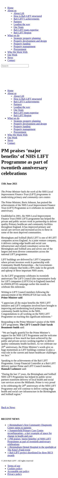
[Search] (15, 65)
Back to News (8, 407)
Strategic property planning (27, 38)
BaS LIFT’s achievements (26, 19)
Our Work (12, 54)
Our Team (19, 27)
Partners (18, 21)
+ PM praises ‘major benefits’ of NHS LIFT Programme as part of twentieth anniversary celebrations (29, 441)
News (10, 57)
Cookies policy (14, 468)
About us (11, 10)
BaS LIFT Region (22, 32)
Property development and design (30, 41)
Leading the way (22, 24)
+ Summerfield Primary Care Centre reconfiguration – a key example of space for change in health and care (29, 433)
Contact (11, 60)
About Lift (19, 13)
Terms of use (13, 465)
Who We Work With (17, 52)
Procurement (20, 49)
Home (10, 7)
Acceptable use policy (18, 471)
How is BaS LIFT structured (28, 16)
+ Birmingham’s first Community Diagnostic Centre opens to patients (29, 426)
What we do (13, 35)
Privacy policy (14, 474)
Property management (24, 46)
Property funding (22, 43)
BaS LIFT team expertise (26, 30)
